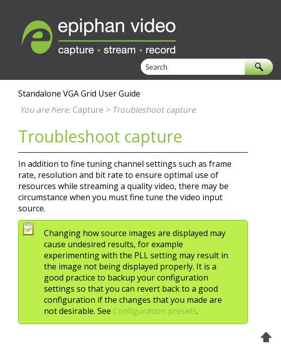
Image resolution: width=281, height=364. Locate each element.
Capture (88, 109)
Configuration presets (155, 310)
